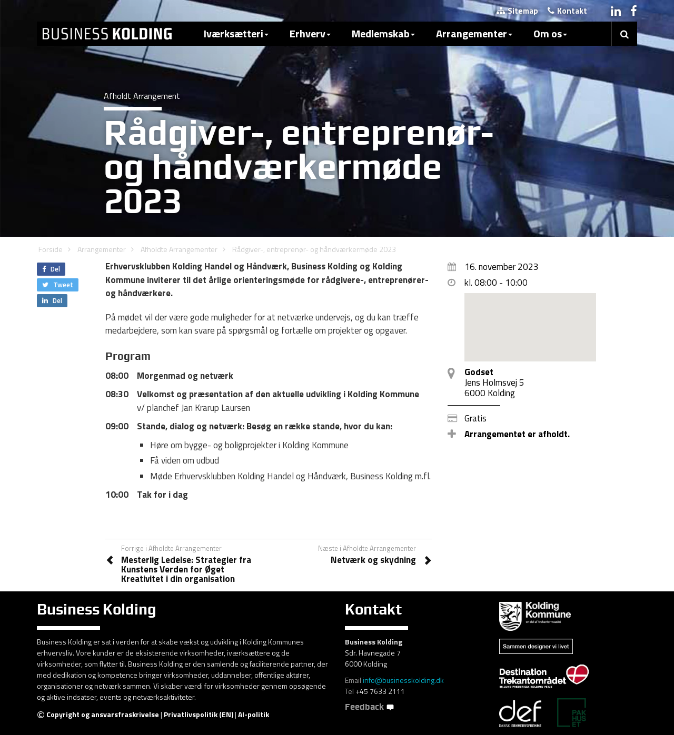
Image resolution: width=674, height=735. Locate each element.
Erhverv (310, 33)
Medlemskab (383, 33)
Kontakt (567, 11)
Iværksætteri (236, 33)
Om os (550, 33)
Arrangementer (474, 33)
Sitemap (517, 11)
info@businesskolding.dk (403, 680)
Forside (50, 249)
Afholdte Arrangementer (179, 249)
